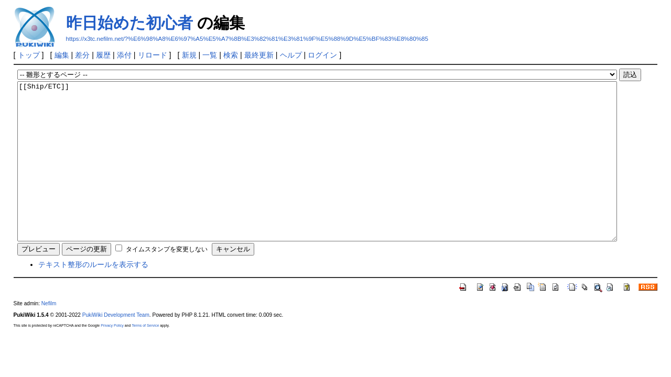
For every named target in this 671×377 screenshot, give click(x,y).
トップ (29, 55)
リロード (152, 55)
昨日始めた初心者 (129, 22)
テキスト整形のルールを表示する (93, 296)
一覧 (209, 55)
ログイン (322, 55)
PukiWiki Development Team (115, 346)
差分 (82, 55)
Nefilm (49, 335)
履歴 (103, 55)
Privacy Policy (112, 357)
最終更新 (259, 55)
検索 (230, 55)
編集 (62, 55)
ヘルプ (291, 55)
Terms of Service (145, 357)
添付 (124, 55)
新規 (189, 55)
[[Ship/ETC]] (317, 177)
